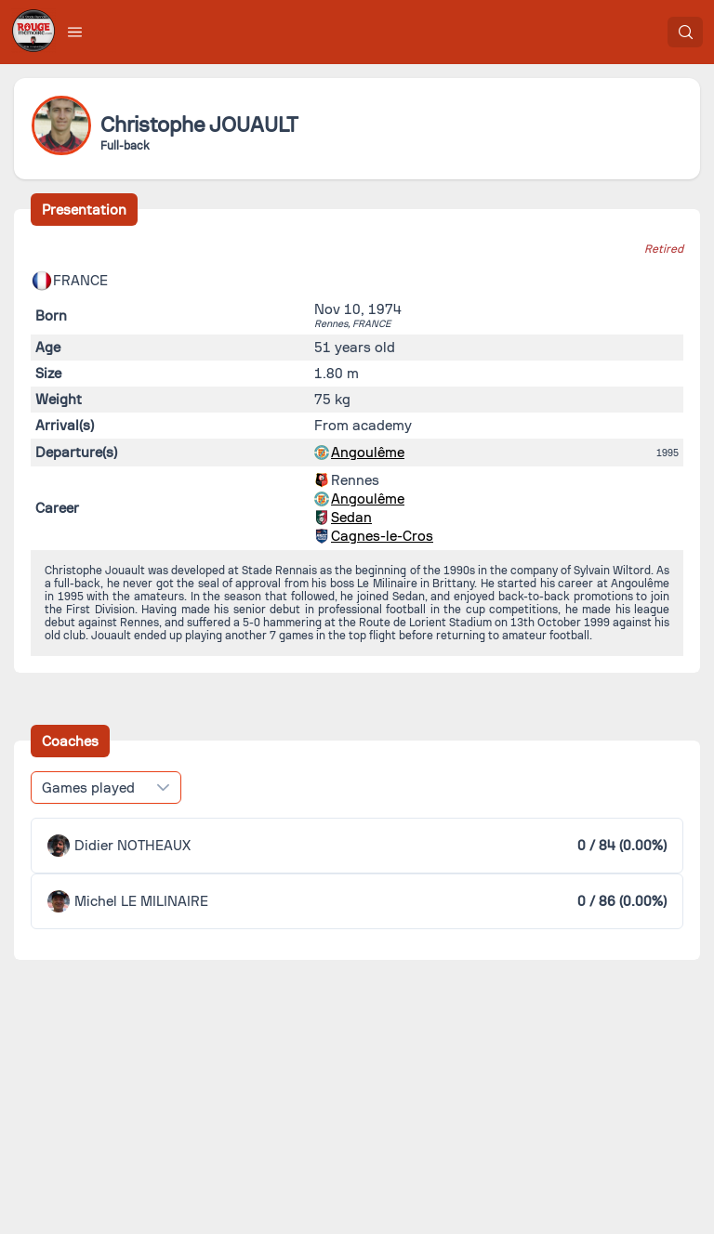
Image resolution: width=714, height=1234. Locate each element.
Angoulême (367, 452)
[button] (75, 32)
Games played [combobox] (88, 788)
